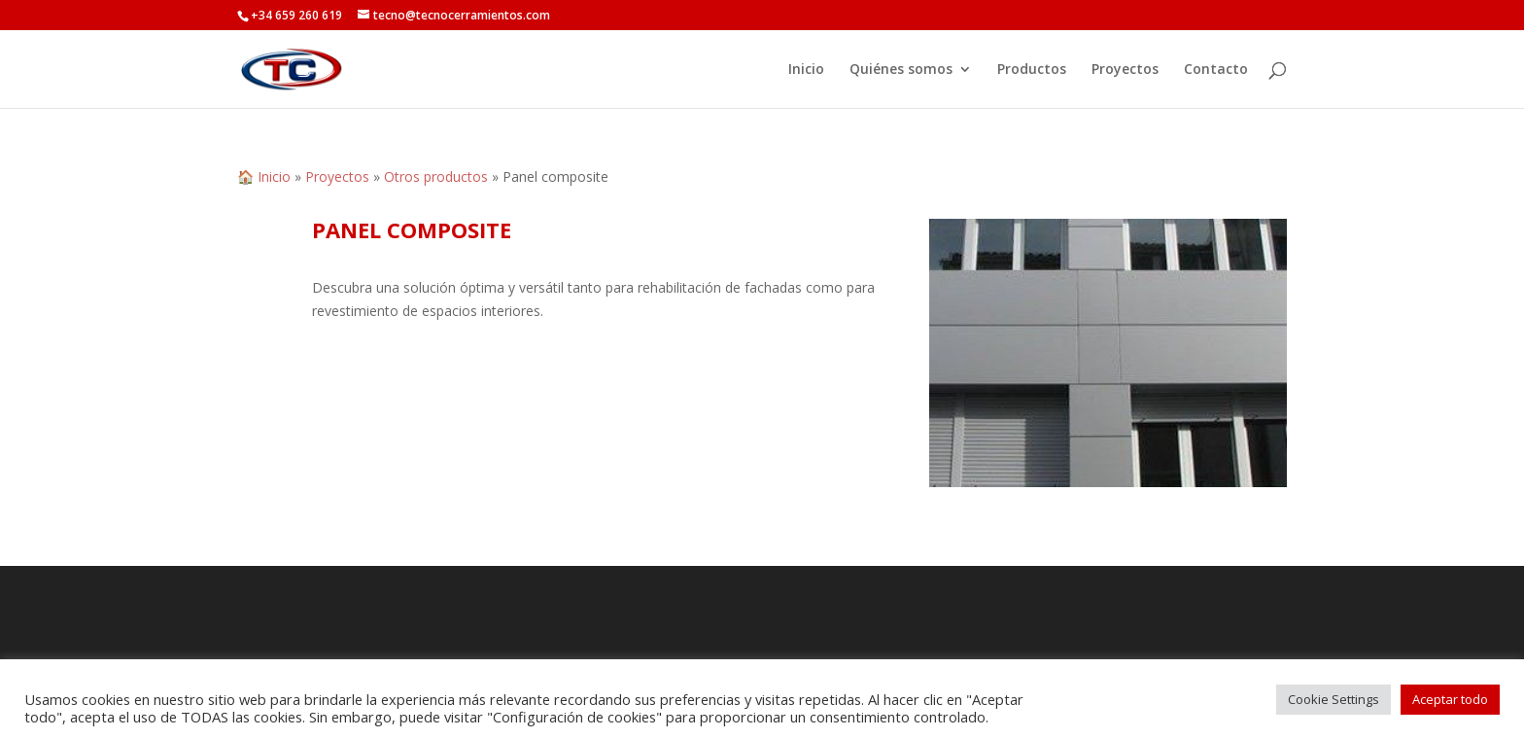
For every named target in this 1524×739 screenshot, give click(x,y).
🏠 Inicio (264, 176)
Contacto (1216, 70)
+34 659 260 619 (296, 15)
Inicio (806, 70)
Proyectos (1125, 70)
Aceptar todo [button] (1450, 699)
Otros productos (436, 176)
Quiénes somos (900, 70)
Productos (1031, 70)
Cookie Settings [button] (1333, 699)
